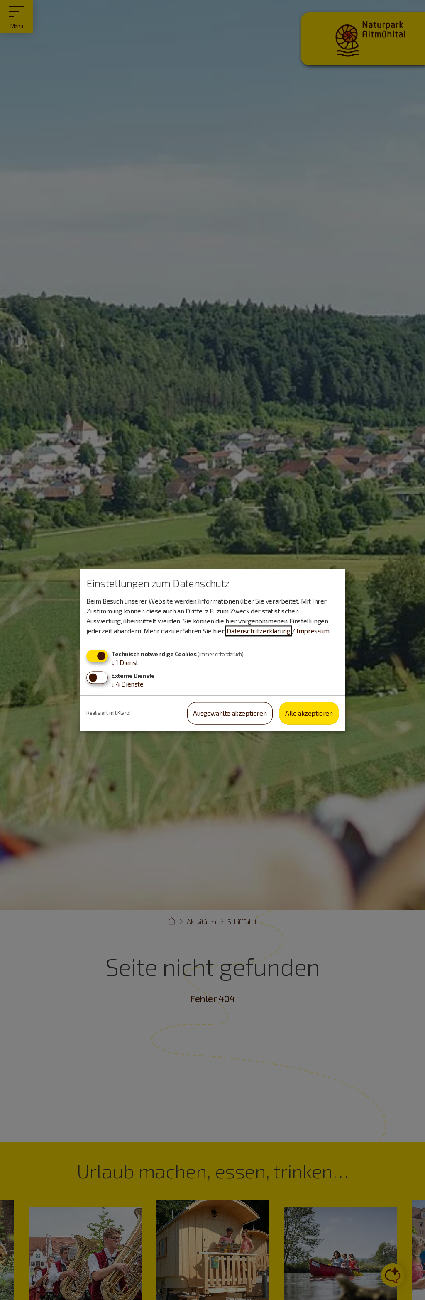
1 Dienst (124, 662)
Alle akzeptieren (309, 713)
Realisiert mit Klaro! (108, 713)
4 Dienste (127, 684)
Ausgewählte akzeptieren (229, 713)
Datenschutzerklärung (258, 631)
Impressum (312, 631)
